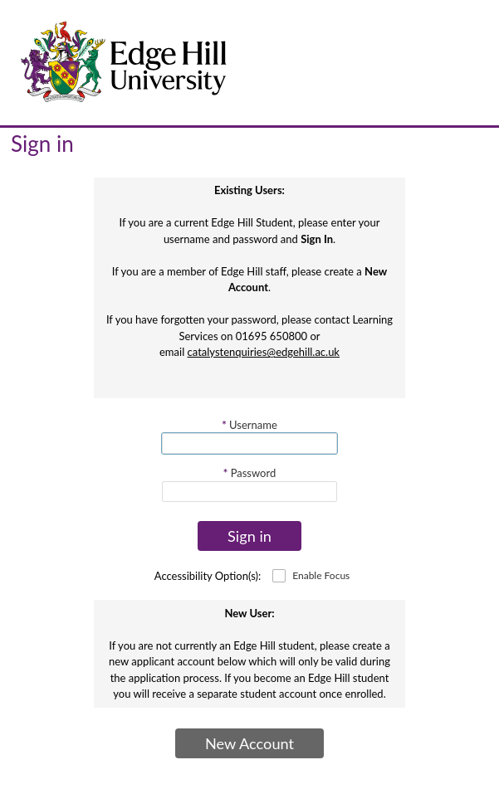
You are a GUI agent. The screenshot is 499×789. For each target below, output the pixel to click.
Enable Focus (321, 575)
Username (249, 424)
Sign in (249, 536)
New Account (249, 743)
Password (249, 473)
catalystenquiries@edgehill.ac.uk (264, 351)
